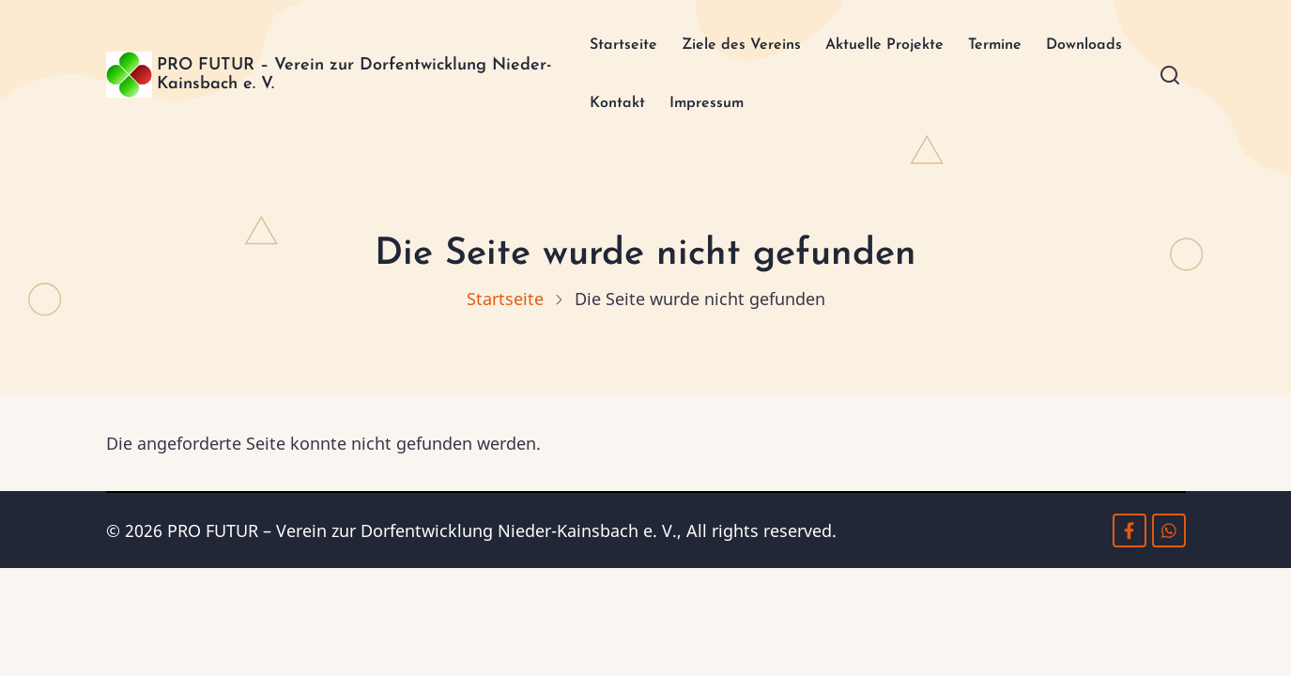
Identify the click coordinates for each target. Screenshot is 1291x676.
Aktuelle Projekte (893, 46)
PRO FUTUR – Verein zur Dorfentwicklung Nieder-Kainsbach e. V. (319, 77)
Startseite (602, 46)
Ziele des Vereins (734, 46)
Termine (1017, 46)
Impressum (803, 107)
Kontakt (705, 107)
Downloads (607, 107)
